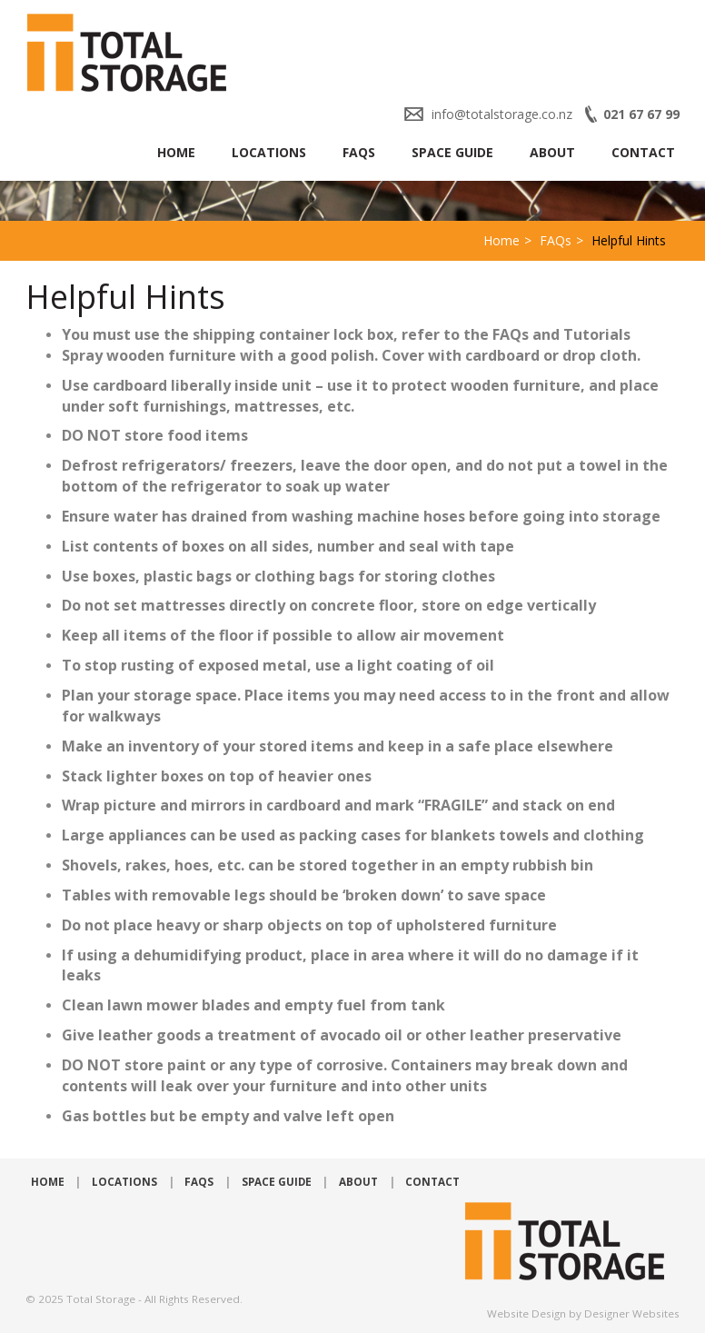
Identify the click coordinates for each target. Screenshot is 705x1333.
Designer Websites (632, 1313)
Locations (269, 152)
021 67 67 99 (641, 114)
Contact (643, 152)
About (552, 152)
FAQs (359, 152)
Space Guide (452, 152)
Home (176, 152)
